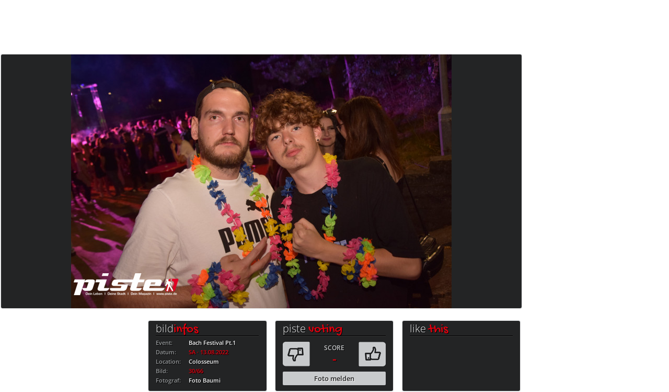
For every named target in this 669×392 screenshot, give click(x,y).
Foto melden (334, 378)
